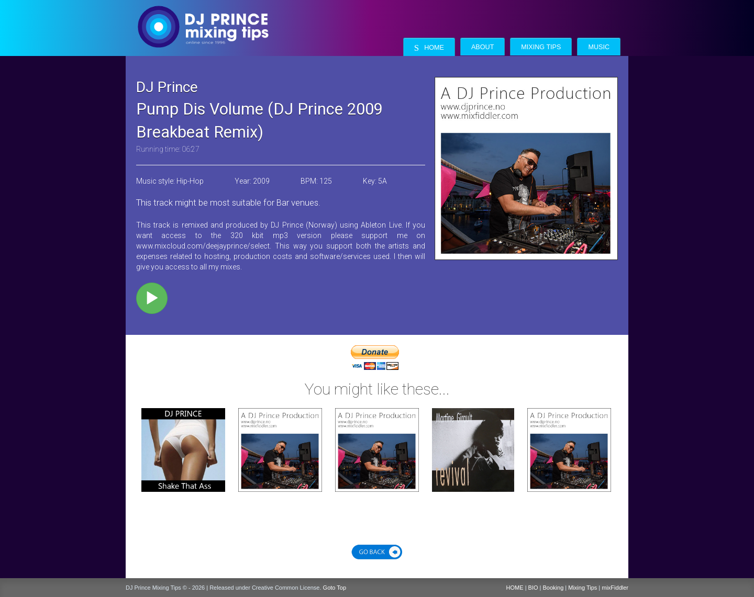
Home (429, 48)
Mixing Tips (541, 47)
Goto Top (334, 587)
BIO (533, 587)
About (482, 47)
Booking (553, 587)
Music (598, 47)
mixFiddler (615, 587)
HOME (515, 587)
